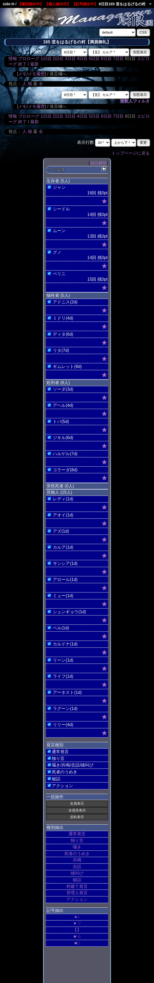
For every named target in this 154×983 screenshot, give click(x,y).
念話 (77, 866)
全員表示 (77, 803)
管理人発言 (77, 892)
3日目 (70, 58)
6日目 (106, 58)
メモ (22, 74)
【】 (77, 929)
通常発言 (77, 834)
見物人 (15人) (59, 492)
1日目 (46, 58)
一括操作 (54, 797)
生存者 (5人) (58, 181)
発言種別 (54, 745)
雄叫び (77, 873)
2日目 (58, 58)
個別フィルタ (47, 52)
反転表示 (77, 817)
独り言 (77, 840)
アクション (77, 899)
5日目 (94, 58)
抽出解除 (98, 163)
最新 (34, 64)
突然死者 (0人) (60, 486)
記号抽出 (54, 910)
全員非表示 (77, 810)
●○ (76, 917)
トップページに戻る (131, 153)
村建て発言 (77, 886)
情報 (12, 58)
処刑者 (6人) (58, 382)
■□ (76, 943)
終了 (22, 64)
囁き (77, 847)
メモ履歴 (36, 74)
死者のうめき (77, 853)
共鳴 (77, 860)
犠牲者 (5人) (58, 295)
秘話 (77, 880)
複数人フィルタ (135, 101)
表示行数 (85, 142)
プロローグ (28, 58)
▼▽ (77, 923)
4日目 (82, 58)
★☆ (77, 936)
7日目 (118, 58)
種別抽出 (54, 827)
